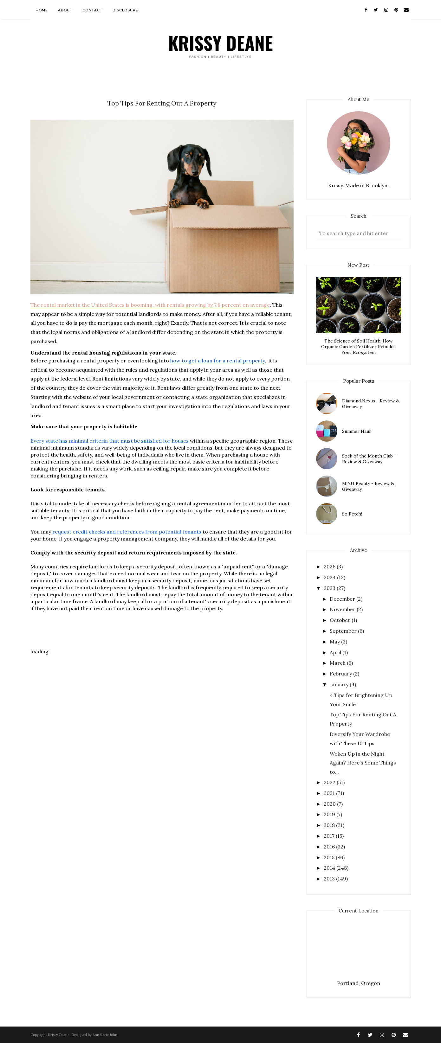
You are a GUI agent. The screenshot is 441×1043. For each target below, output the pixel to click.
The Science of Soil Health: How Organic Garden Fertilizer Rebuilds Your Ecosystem (358, 346)
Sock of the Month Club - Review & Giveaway (369, 458)
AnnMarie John (105, 1035)
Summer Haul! (356, 431)
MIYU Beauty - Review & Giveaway (368, 486)
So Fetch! (352, 514)
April (336, 652)
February (341, 673)
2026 (330, 566)
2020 (330, 804)
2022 (330, 782)
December (343, 599)
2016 (330, 846)
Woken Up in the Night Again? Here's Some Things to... (363, 763)
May (335, 641)
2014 (330, 868)
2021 (330, 793)
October (341, 620)
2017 (330, 836)
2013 (330, 878)
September (344, 631)
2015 (330, 857)
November (343, 609)
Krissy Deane (58, 1035)
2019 (330, 814)
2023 (330, 588)
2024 (330, 577)
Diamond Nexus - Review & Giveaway (370, 403)
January (340, 684)
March (338, 663)
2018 (330, 825)
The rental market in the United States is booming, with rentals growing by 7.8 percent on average (150, 305)
